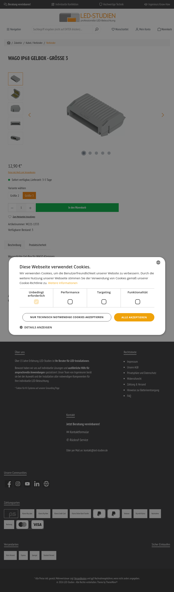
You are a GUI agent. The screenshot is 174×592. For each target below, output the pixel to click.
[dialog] (87, 295)
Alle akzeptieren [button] (87, 312)
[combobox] (158, 257)
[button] (36, 333)
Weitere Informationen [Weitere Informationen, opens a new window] (63, 277)
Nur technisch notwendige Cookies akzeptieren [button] (87, 323)
